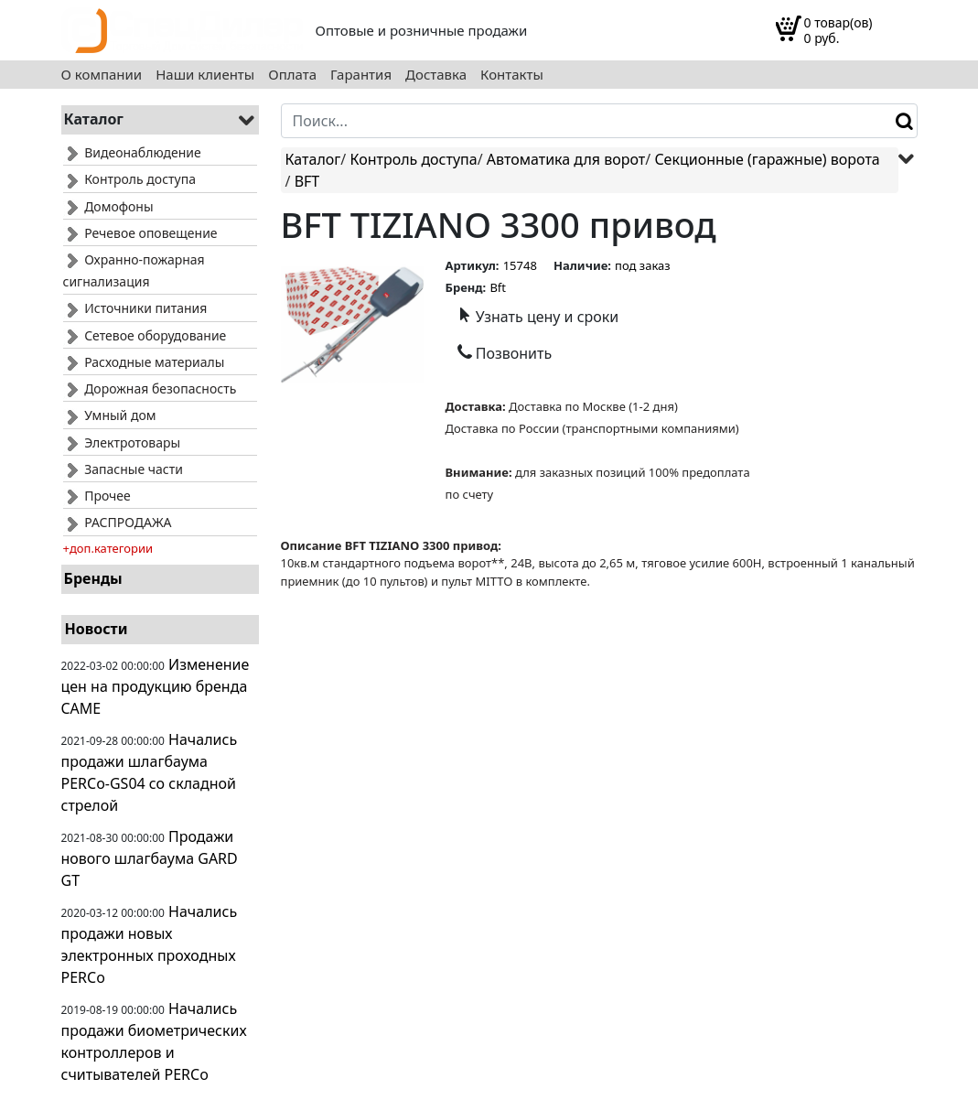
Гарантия (361, 74)
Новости (96, 629)
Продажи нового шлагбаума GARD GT (149, 858)
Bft (497, 287)
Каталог (313, 159)
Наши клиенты (205, 74)
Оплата (292, 74)
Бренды (93, 578)
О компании (102, 74)
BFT (307, 181)
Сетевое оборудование (145, 335)
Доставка (436, 74)
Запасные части (123, 469)
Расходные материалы (144, 362)
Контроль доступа (129, 179)
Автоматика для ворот (566, 159)
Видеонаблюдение (132, 152)
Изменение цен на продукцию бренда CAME (155, 686)
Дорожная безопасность (150, 388)
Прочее (97, 495)
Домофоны (108, 206)
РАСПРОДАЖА (117, 522)
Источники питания (135, 308)
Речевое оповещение (140, 233)
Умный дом (109, 415)
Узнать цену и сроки (538, 317)
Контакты (511, 74)
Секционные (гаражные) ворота (766, 159)
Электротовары (122, 442)
